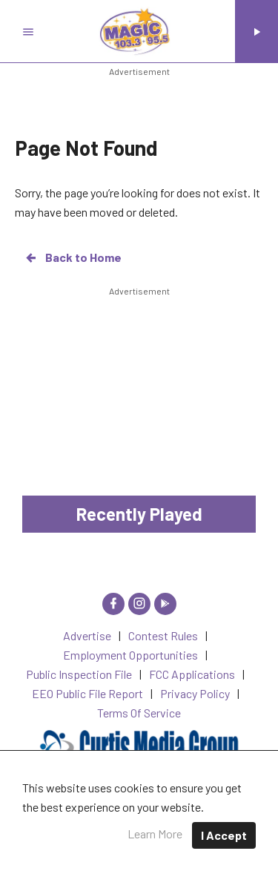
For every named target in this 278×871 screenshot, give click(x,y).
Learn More (155, 833)
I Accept (224, 835)
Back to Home (73, 257)
